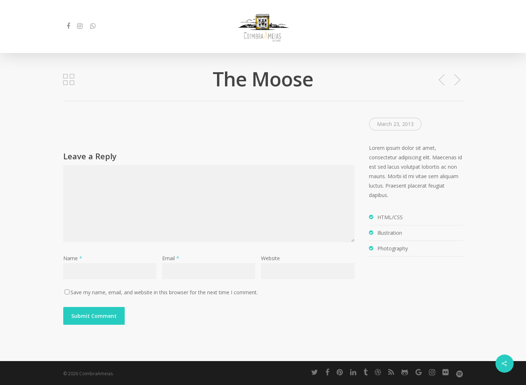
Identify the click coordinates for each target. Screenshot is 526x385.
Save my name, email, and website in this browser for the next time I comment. (164, 292)
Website (270, 258)
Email (170, 258)
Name (72, 258)
